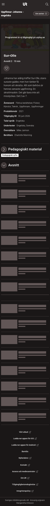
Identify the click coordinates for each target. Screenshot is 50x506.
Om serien (41, 14)
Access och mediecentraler (25, 471)
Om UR (25, 478)
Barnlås (25, 451)
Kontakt (25, 465)
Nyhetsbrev (25, 458)
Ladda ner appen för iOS (25, 438)
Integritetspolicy (25, 491)
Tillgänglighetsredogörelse (25, 484)
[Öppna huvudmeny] (3, 4)
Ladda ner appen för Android (25, 445)
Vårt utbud (25, 432)
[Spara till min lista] (6, 68)
